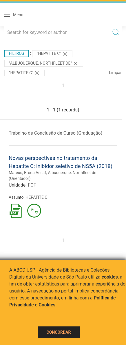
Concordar (59, 332)
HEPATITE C (36, 197)
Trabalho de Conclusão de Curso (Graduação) (55, 133)
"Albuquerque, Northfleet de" (43, 63)
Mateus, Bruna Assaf (27, 172)
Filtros (16, 53)
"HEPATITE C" (52, 54)
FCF (32, 185)
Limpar (115, 72)
